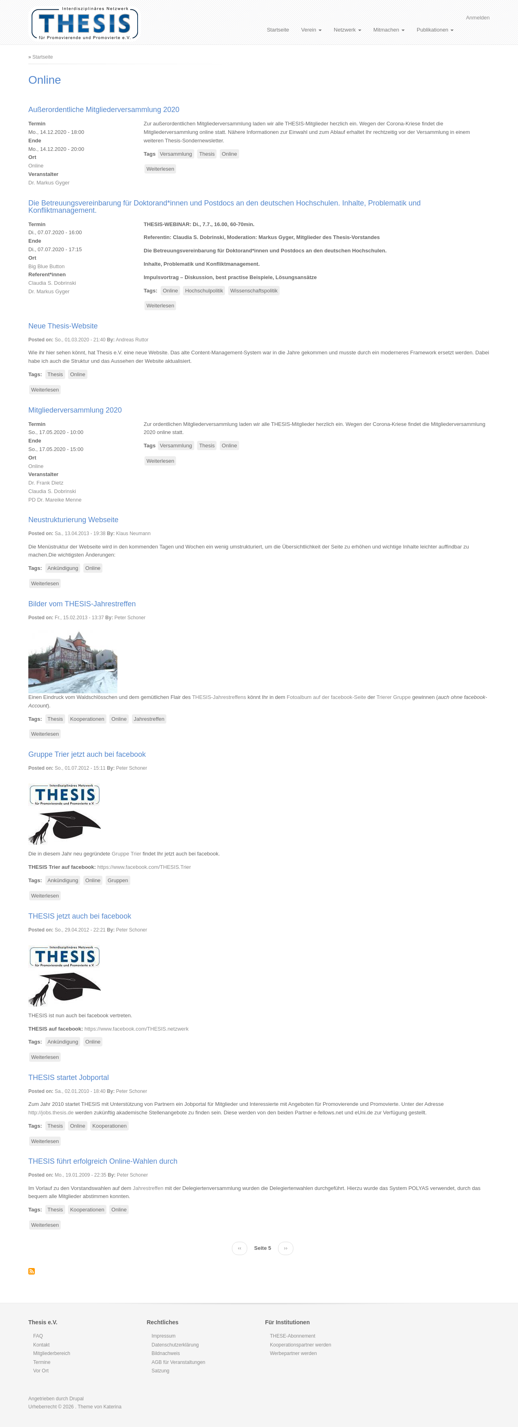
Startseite (278, 30)
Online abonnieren (31, 1271)
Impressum (164, 1336)
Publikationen (435, 30)
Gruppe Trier (126, 854)
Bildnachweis (166, 1353)
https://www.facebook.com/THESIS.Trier (144, 867)
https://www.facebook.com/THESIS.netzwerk (137, 1029)
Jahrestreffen (149, 719)
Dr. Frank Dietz (46, 483)
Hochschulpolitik (204, 291)
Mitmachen (389, 30)
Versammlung (176, 154)
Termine (42, 1362)
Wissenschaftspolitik (254, 291)
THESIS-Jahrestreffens (219, 697)
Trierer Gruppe (393, 697)
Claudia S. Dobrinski (52, 283)
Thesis (206, 154)
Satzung (161, 1371)
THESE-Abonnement (292, 1336)
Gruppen (118, 880)
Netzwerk (347, 30)
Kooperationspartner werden (300, 1345)
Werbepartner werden (293, 1353)
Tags (149, 154)
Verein (311, 30)
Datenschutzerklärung (175, 1345)
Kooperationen (87, 719)
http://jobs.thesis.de (51, 1112)
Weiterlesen (161, 169)
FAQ (38, 1336)
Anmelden (478, 18)
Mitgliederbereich (51, 1353)
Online (36, 166)
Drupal (76, 1399)
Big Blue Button (46, 266)
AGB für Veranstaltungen (179, 1362)
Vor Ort (41, 1371)
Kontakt (41, 1345)
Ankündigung (62, 568)
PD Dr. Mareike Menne (55, 500)
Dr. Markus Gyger (49, 183)
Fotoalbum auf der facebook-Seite (326, 697)
